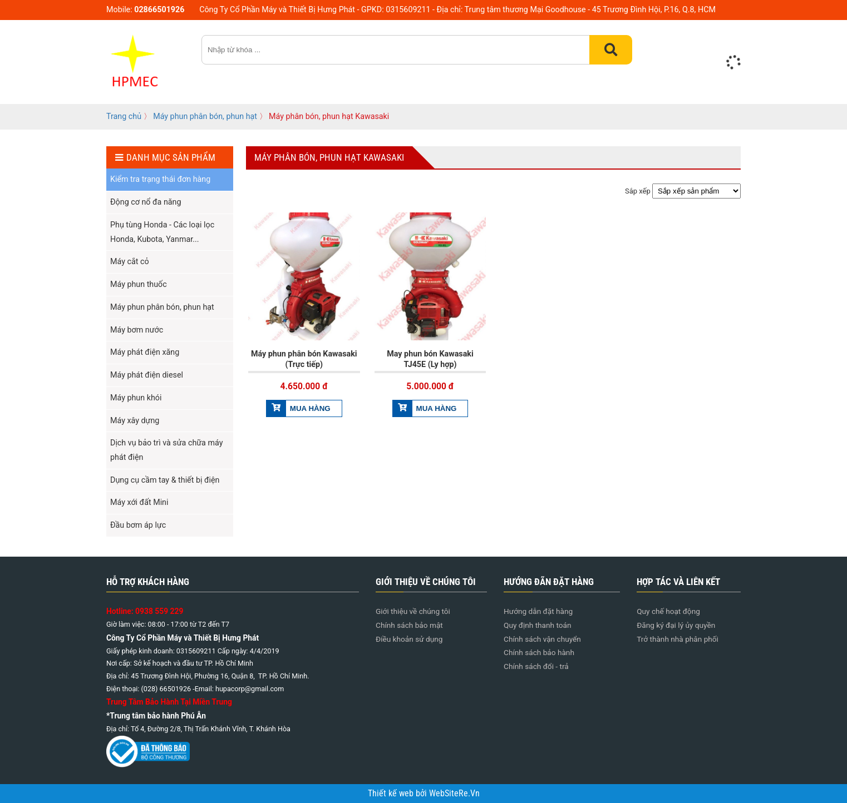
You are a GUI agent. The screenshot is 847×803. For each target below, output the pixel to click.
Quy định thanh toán (538, 625)
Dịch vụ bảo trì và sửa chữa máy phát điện (166, 450)
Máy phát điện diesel (146, 374)
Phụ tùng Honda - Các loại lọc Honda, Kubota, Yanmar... (162, 232)
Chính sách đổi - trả (536, 666)
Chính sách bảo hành (539, 652)
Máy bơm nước (136, 329)
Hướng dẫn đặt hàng (538, 611)
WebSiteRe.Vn (454, 794)
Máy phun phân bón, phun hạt (205, 116)
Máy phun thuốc (138, 284)
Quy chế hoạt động (668, 611)
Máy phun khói (135, 397)
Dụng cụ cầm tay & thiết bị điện (164, 479)
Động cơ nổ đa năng (145, 201)
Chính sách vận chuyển (542, 639)
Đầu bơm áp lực (138, 525)
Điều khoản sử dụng (409, 639)
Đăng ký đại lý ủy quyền (676, 625)
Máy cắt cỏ (129, 261)
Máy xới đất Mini (139, 502)
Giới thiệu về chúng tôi (413, 611)
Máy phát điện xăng (144, 352)
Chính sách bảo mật (409, 625)
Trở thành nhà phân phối (677, 639)
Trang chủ (123, 116)
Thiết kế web (392, 794)
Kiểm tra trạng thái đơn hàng (160, 179)
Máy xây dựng (134, 420)
